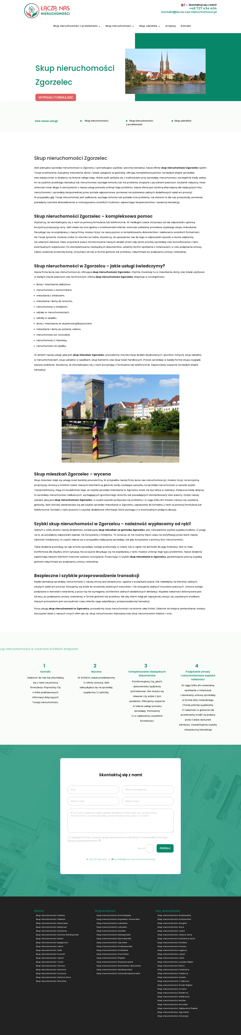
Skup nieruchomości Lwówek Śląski (175, 962)
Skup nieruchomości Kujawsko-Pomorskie (118, 919)
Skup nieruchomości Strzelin (172, 989)
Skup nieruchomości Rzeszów (51, 969)
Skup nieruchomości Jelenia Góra (174, 934)
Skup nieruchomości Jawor (171, 931)
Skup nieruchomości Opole (50, 958)
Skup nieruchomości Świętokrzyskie (115, 962)
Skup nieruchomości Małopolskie (114, 934)
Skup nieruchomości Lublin (49, 946)
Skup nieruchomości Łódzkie (111, 931)
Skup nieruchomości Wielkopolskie (114, 969)
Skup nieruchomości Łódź (49, 950)
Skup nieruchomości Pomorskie (113, 954)
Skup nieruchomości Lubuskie (112, 927)
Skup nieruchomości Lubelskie (112, 923)
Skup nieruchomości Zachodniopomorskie (118, 973)
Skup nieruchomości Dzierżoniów (174, 919)
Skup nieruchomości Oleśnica (172, 973)
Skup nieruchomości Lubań (171, 954)
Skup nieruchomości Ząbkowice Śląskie (177, 1008)
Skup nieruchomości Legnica (172, 950)
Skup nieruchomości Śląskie (111, 958)
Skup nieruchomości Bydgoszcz (52, 942)
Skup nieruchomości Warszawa (52, 923)
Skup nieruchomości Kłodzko (172, 942)
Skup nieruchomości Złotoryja (172, 1016)
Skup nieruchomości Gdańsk (50, 919)
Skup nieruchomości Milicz (171, 965)
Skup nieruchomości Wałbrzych (173, 996)
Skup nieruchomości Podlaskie (112, 950)
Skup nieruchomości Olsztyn (50, 965)
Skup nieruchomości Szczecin (51, 973)
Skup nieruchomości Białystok (51, 927)
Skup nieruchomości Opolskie (112, 942)
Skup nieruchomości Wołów (171, 1000)
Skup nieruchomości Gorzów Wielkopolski (57, 934)
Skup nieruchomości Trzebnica (173, 981)
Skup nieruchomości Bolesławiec (174, 915)
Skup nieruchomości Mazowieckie (114, 938)
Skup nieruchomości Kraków (50, 915)
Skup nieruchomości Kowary (171, 946)
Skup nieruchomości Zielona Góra (53, 977)
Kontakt (186, 26)
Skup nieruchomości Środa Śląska (174, 985)
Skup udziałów (148, 26)
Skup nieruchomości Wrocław (51, 981)
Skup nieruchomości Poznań (50, 954)
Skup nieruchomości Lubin (170, 958)
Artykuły (170, 26)
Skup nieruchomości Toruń (49, 962)
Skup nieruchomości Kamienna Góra (176, 938)
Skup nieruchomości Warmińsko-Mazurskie (119, 965)
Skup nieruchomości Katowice (51, 931)
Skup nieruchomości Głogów (172, 923)
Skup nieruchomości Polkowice (173, 969)
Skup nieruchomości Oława (171, 977)
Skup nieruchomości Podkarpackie (114, 946)
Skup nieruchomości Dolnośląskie (114, 915)
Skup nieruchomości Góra (170, 927)
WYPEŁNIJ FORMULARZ (56, 97)
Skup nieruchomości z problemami (75, 26)
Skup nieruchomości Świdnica (172, 992)
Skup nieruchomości (118, 26)
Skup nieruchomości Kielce (50, 938)
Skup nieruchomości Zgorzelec (173, 1012)
